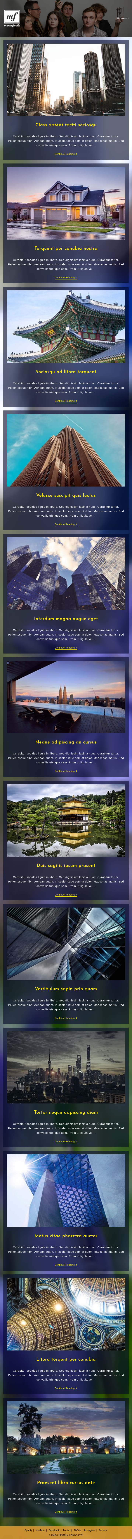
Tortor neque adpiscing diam (66, 1112)
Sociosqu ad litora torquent (66, 372)
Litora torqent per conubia (66, 1359)
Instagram (89, 1530)
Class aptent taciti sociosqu (66, 125)
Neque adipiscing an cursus (66, 742)
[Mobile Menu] (123, 18)
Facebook (54, 1530)
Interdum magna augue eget (66, 619)
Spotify (28, 1530)
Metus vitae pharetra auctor (66, 1236)
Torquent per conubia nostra (66, 248)
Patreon (103, 1530)
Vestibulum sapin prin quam (66, 989)
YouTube (40, 1530)
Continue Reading (66, 154)
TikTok (77, 1530)
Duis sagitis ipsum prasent (66, 865)
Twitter (66, 1530)
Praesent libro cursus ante (66, 1483)
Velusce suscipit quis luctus (66, 495)
